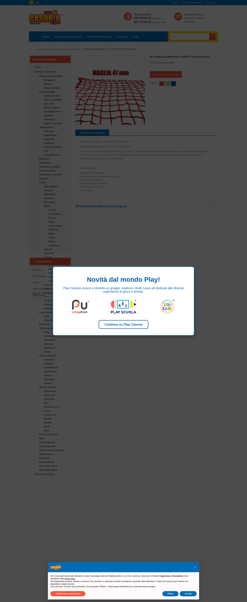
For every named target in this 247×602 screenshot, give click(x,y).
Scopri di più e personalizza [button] (67, 594)
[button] (195, 567)
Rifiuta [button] (170, 594)
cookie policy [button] (69, 579)
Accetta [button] (188, 594)
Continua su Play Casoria (123, 324)
